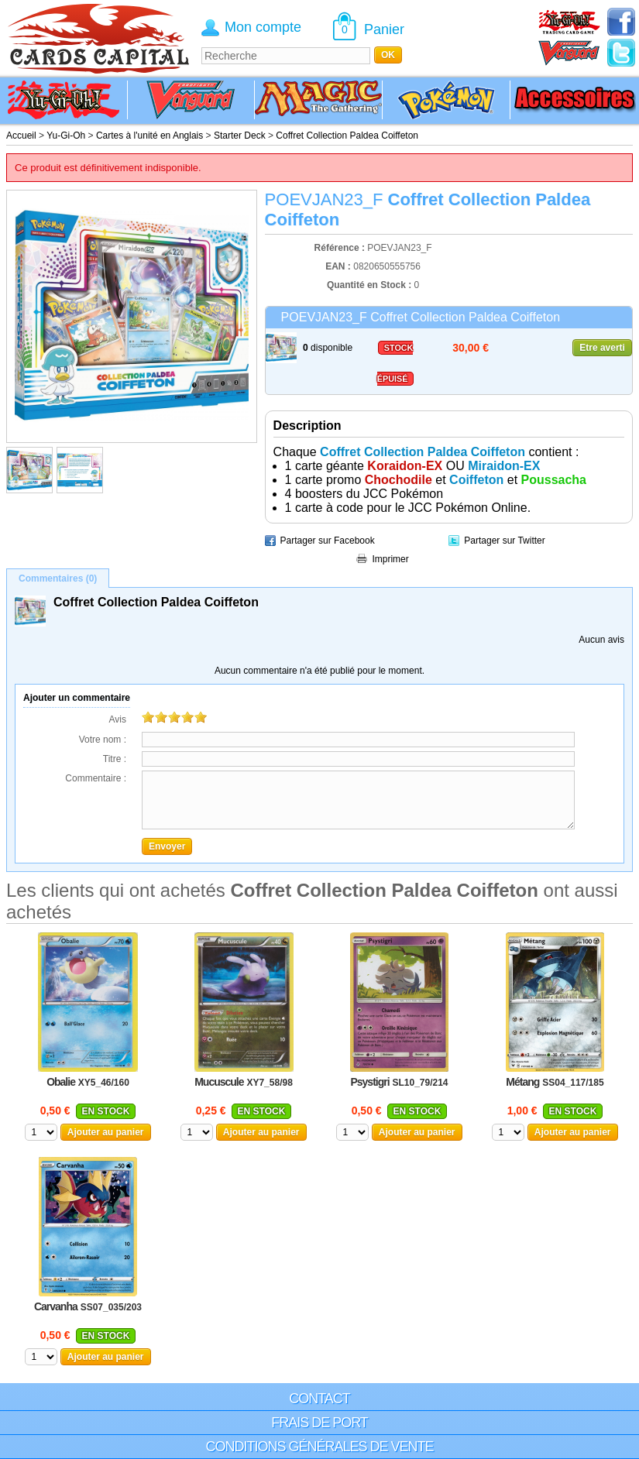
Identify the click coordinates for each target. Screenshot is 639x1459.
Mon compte (263, 27)
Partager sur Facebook (327, 540)
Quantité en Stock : (369, 285)
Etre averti (602, 347)
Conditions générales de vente (319, 1446)
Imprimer (390, 559)
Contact (319, 1398)
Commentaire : (95, 778)
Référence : (341, 247)
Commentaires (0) (58, 578)
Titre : (114, 759)
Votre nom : (102, 739)
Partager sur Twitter (504, 540)
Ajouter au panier (105, 1132)
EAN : (339, 266)
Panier (384, 29)
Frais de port (319, 1422)
